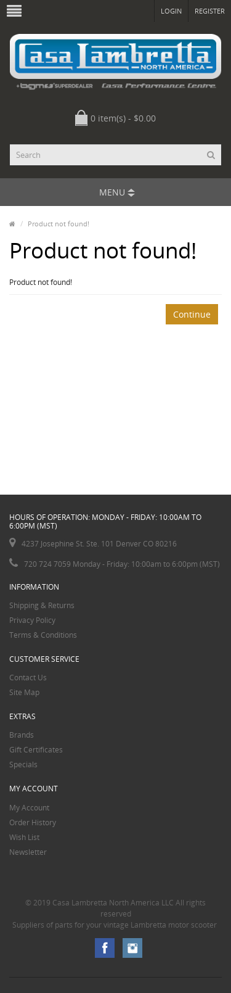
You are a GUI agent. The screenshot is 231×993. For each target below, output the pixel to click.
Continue (192, 314)
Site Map (24, 692)
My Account (29, 807)
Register (210, 10)
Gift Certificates (36, 749)
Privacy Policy (32, 620)
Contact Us (28, 677)
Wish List (24, 837)
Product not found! (58, 223)
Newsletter (28, 852)
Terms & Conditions (43, 635)
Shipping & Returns (42, 605)
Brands (21, 735)
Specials (23, 764)
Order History (32, 822)
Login (171, 10)
